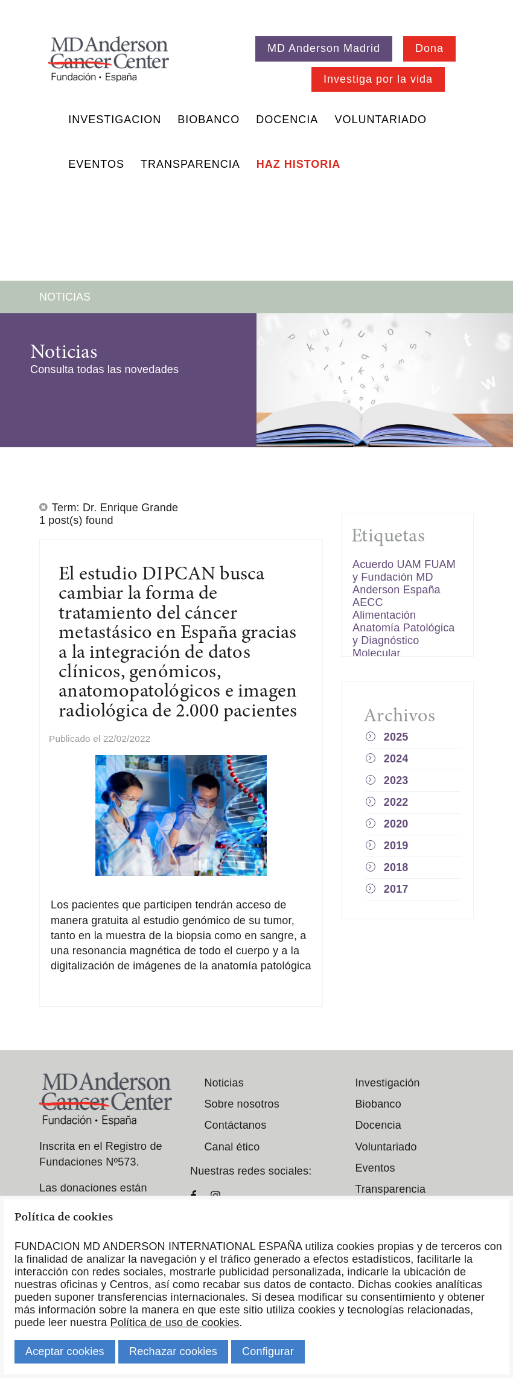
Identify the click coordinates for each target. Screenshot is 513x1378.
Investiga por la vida (378, 79)
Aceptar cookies (64, 1351)
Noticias (223, 1083)
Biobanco (208, 119)
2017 (396, 889)
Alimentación (384, 615)
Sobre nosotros (241, 1104)
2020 (396, 824)
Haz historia (298, 164)
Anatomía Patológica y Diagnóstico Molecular (403, 640)
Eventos (96, 164)
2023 (396, 780)
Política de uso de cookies (175, 1322)
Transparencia (190, 164)
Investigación (387, 1083)
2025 (396, 737)
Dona (429, 48)
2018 (396, 867)
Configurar (268, 1351)
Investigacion (114, 119)
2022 (396, 802)
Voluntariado (380, 119)
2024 (396, 759)
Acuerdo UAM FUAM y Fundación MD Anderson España (404, 577)
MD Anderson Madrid (323, 48)
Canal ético (232, 1147)
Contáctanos (235, 1125)
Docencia (287, 119)
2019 (396, 846)
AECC (367, 602)
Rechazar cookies (173, 1351)
